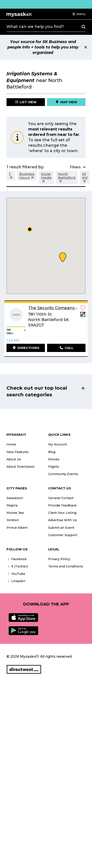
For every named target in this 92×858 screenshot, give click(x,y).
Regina (12, 505)
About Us (14, 459)
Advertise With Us (62, 520)
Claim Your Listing (62, 513)
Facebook (17, 559)
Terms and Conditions (65, 566)
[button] (79, 14)
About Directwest (20, 467)
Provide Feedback (62, 505)
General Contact (61, 498)
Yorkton (13, 520)
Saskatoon (15, 498)
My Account (57, 444)
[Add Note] (82, 315)
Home (11, 444)
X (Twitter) (17, 566)
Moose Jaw (15, 513)
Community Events (63, 474)
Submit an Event (61, 528)
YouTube (16, 574)
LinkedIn (16, 581)
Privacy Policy (59, 559)
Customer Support (62, 535)
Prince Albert (17, 528)
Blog (51, 452)
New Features (18, 452)
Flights (53, 467)
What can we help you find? (35, 26)
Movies (53, 459)
